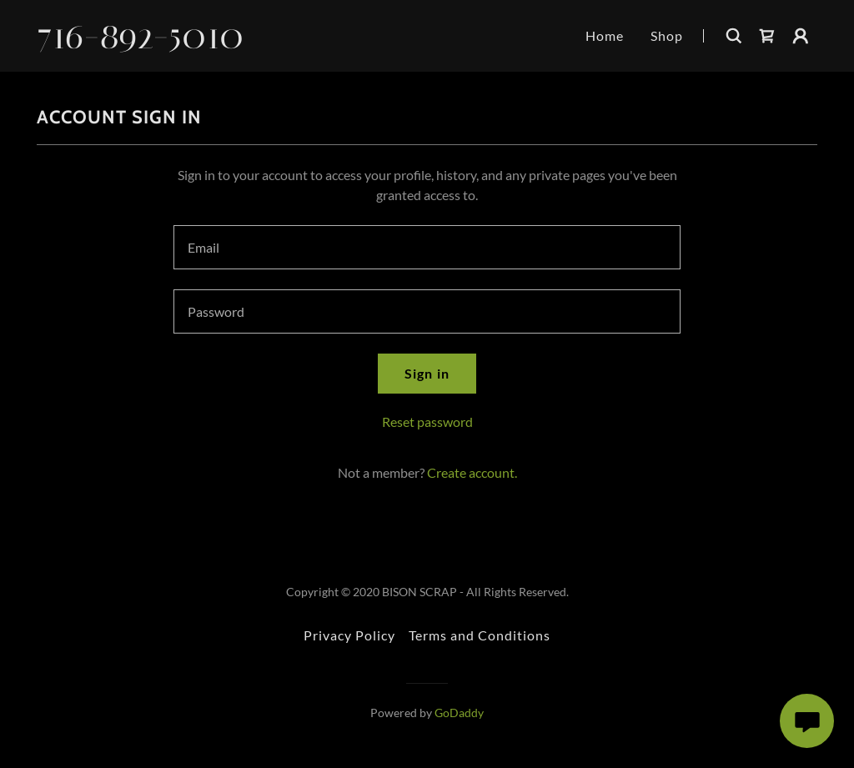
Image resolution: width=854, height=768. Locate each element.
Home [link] (604, 35)
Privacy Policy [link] (349, 635)
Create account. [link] (472, 472)
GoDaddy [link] (459, 712)
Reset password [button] (427, 421)
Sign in (426, 373)
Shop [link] (667, 35)
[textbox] (427, 247)
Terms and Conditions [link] (479, 635)
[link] (152, 43)
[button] (800, 36)
